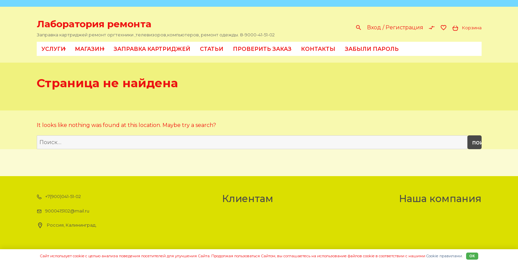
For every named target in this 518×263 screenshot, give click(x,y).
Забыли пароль (372, 49)
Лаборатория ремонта (94, 24)
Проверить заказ (262, 49)
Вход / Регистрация (395, 27)
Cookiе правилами (444, 256)
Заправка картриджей (152, 49)
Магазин (91, 48)
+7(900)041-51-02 (59, 196)
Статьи (211, 49)
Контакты (318, 49)
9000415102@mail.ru (63, 211)
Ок (472, 256)
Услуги (54, 48)
